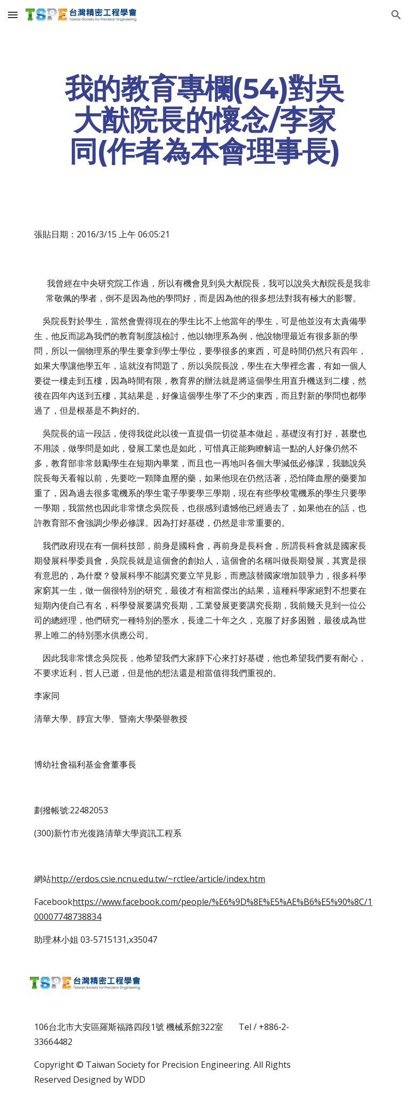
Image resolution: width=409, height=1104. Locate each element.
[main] (204, 119)
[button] (13, 14)
